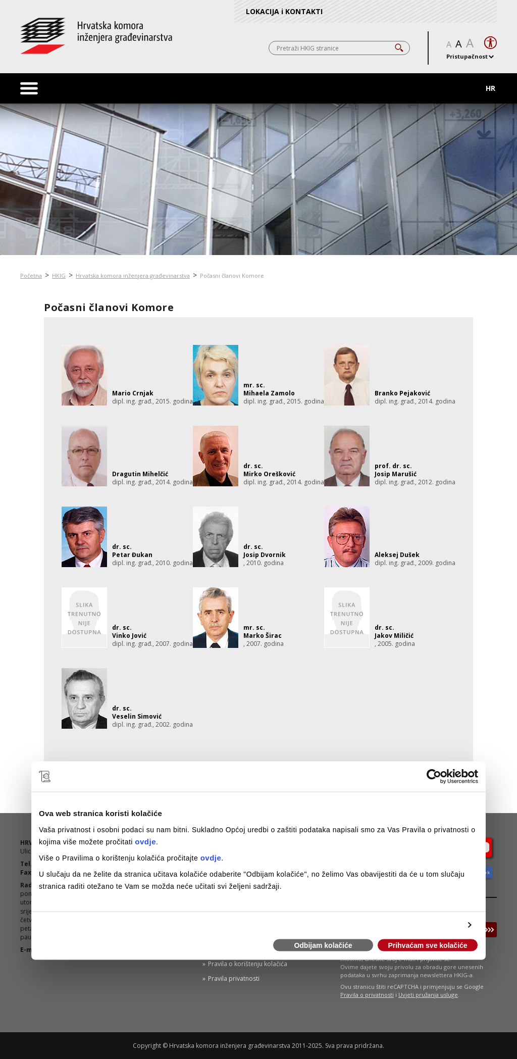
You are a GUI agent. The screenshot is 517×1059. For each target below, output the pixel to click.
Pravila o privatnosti (367, 994)
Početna (31, 275)
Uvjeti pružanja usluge (428, 994)
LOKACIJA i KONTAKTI (284, 11)
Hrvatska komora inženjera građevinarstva (133, 275)
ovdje (145, 841)
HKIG (59, 275)
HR (490, 88)
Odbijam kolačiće (323, 945)
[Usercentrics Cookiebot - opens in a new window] (434, 776)
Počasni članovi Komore (232, 275)
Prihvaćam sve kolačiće (427, 945)
